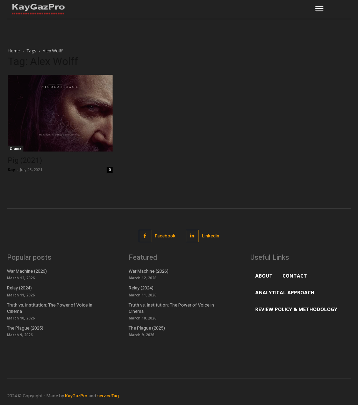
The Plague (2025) (25, 328)
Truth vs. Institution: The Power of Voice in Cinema (49, 308)
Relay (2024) (19, 288)
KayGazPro (76, 395)
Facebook (165, 236)
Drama (15, 148)
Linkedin (210, 236)
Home (14, 51)
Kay (11, 169)
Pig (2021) (25, 160)
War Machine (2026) (27, 271)
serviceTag (108, 395)
